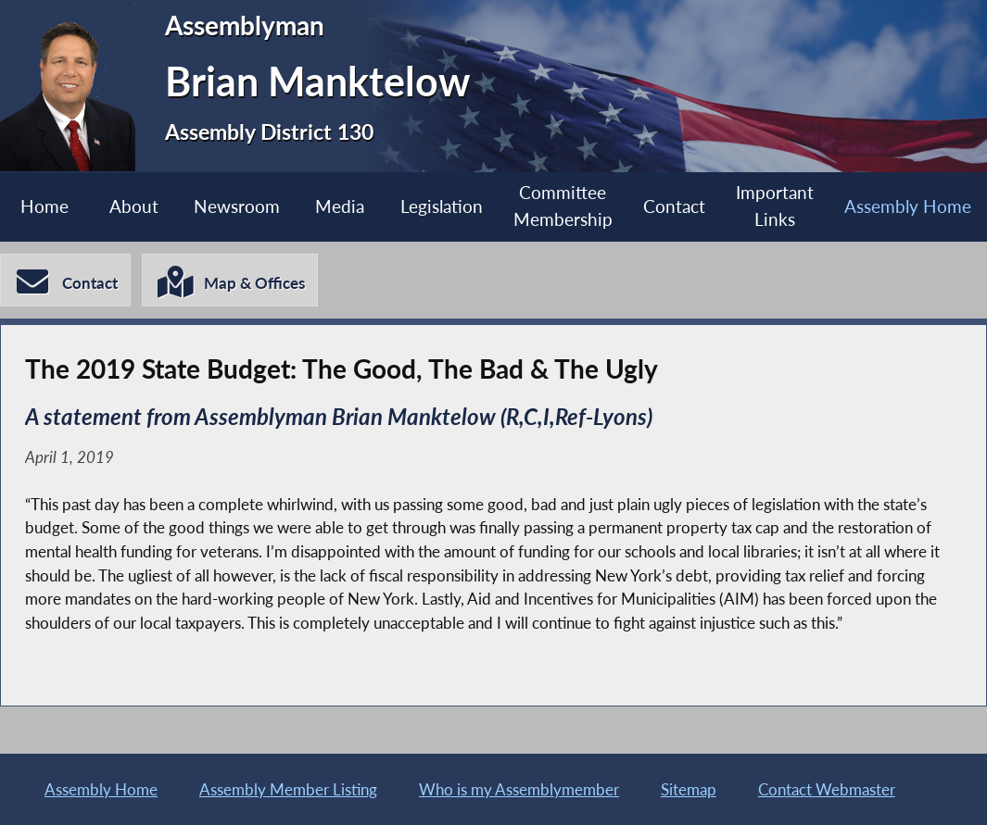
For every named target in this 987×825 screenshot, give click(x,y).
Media (339, 206)
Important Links (775, 205)
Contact (674, 206)
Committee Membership (563, 205)
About (133, 206)
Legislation (441, 206)
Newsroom (237, 206)
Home (44, 206)
